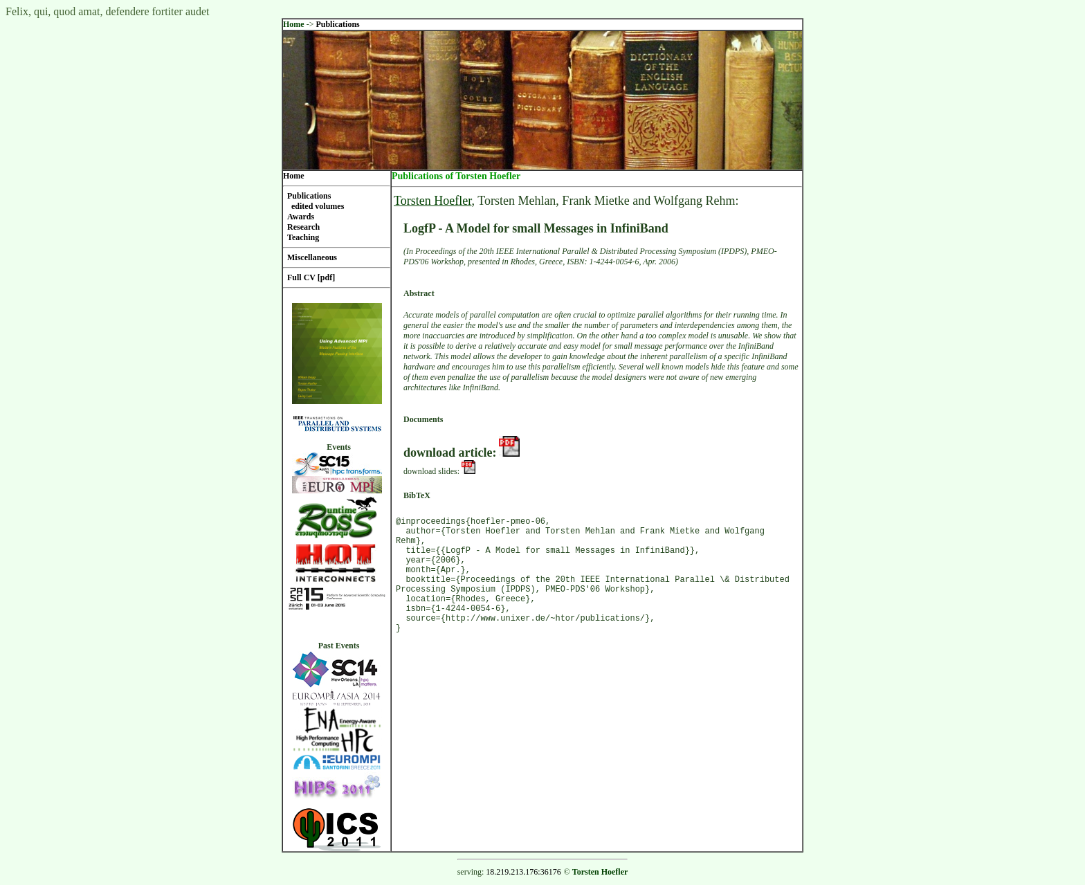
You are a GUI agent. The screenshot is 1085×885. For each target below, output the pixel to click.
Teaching (303, 237)
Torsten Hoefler (432, 201)
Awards (300, 216)
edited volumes (317, 206)
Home (293, 24)
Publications (337, 24)
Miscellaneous (312, 257)
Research (303, 227)
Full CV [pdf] (311, 277)
